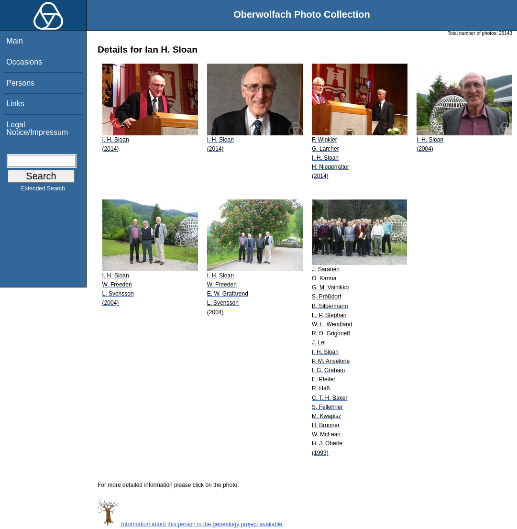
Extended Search (43, 190)
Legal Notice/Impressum (37, 128)
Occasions (24, 62)
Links (15, 103)
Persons (20, 83)
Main (14, 41)
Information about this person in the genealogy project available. (191, 524)
